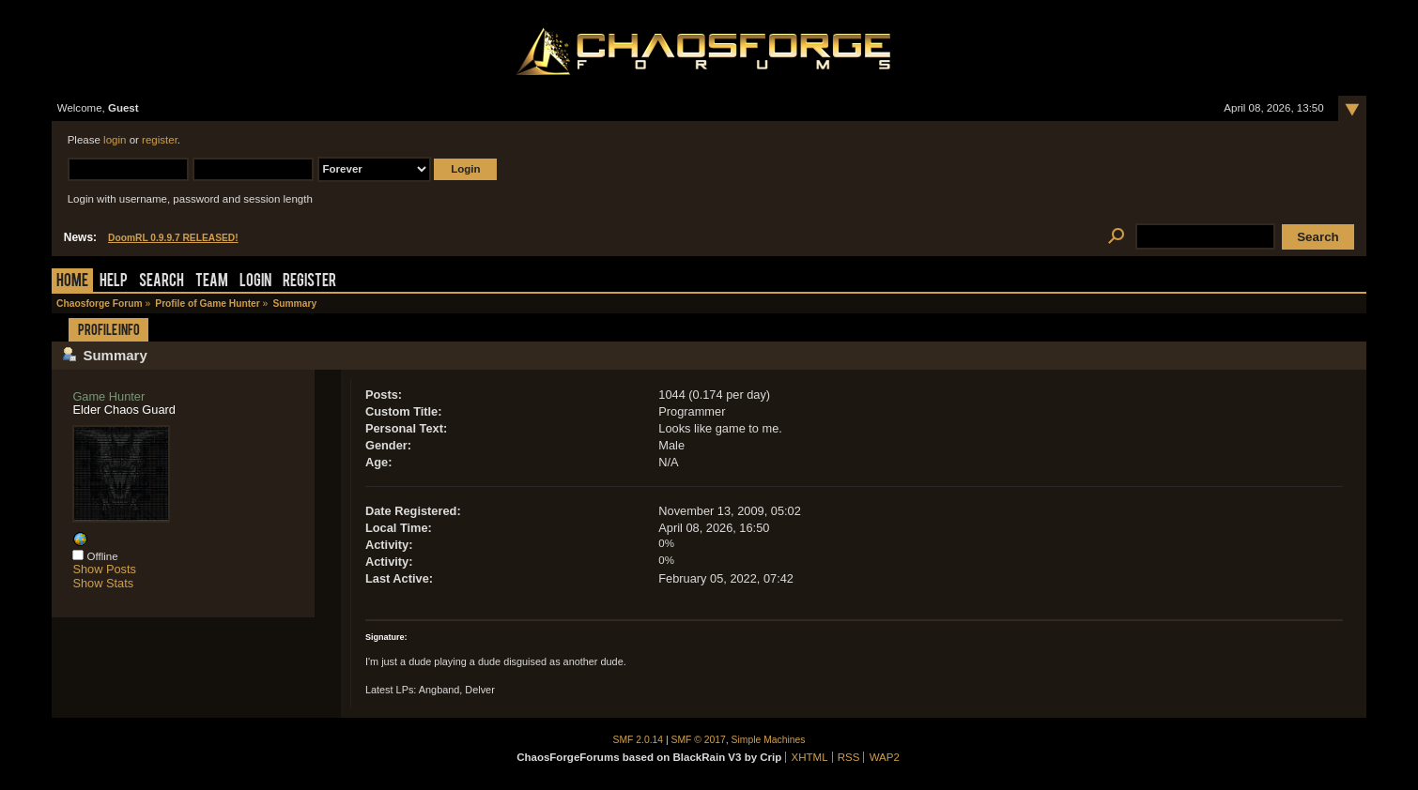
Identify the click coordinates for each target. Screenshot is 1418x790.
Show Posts (104, 569)
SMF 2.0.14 (638, 740)
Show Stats (102, 583)
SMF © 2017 (698, 740)
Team (211, 282)
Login (255, 282)
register (159, 139)
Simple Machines (769, 740)
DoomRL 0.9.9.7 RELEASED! (173, 238)
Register (309, 282)
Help (114, 282)
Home (72, 282)
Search (161, 282)
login (114, 139)
